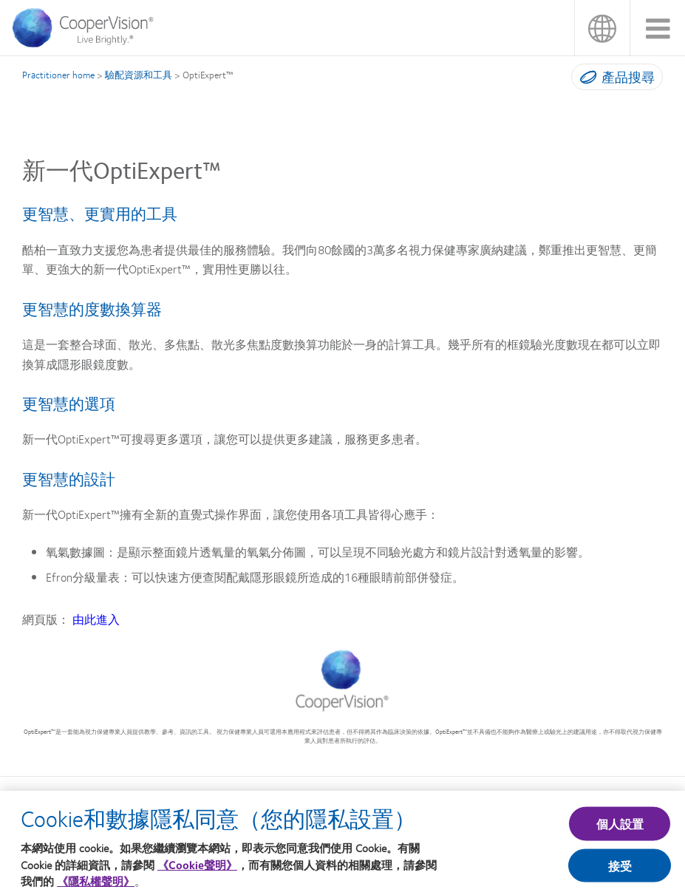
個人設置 (620, 826)
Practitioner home (58, 74)
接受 (620, 868)
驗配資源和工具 (138, 74)
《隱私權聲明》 (95, 884)
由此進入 (96, 619)
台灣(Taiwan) (602, 27)
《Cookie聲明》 (197, 868)
